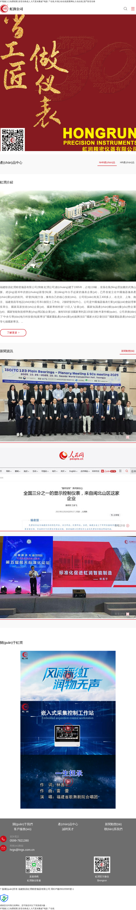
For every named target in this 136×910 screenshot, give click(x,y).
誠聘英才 (68, 829)
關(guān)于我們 (23, 824)
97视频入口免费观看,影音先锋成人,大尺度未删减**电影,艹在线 (27, 908)
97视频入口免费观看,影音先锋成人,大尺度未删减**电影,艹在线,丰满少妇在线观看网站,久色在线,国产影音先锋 (47, 1)
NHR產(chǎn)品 (107, 162)
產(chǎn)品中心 (68, 824)
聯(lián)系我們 (113, 829)
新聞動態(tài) (127, 351)
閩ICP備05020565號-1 (62, 889)
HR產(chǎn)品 (127, 162)
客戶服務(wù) (22, 829)
